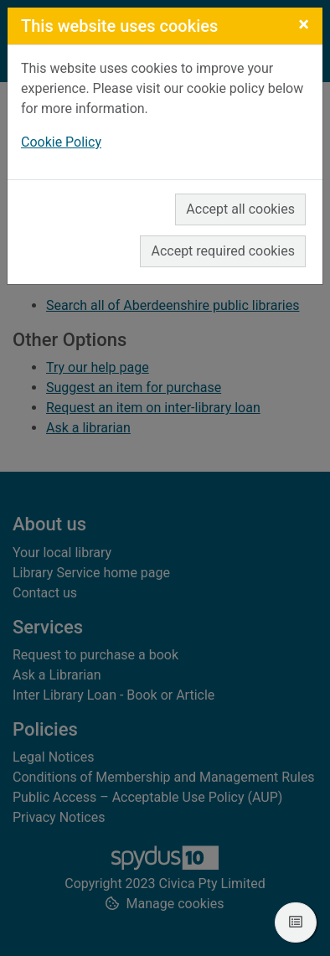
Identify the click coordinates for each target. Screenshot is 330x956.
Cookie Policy (61, 142)
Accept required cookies (223, 251)
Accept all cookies (240, 209)
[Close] (303, 24)
